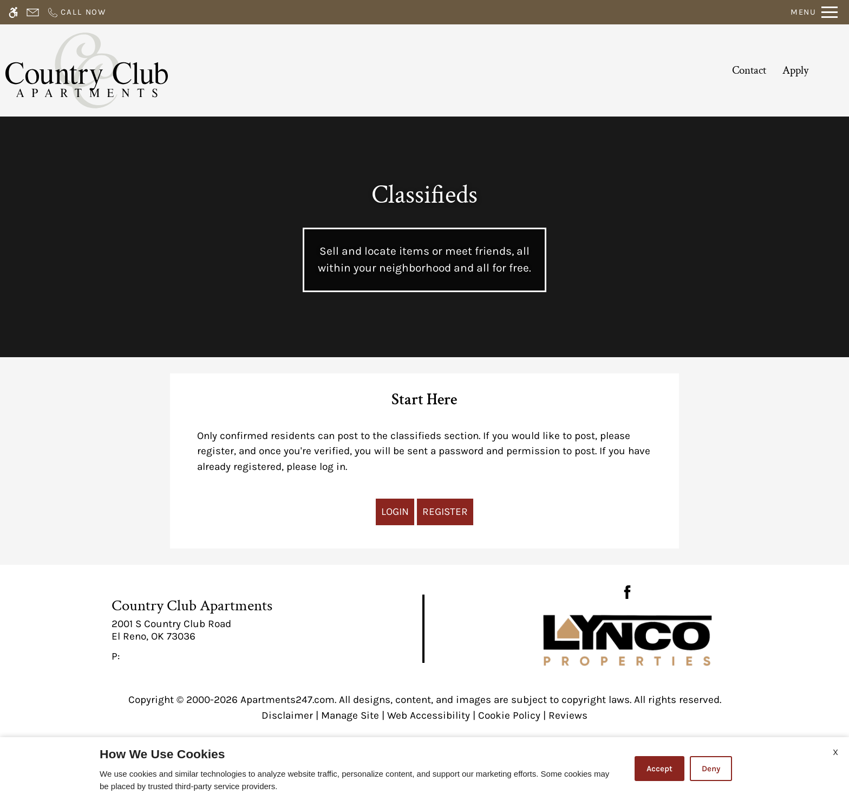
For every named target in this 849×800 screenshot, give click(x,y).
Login (395, 512)
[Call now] (76, 12)
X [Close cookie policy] (835, 752)
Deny (711, 768)
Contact (749, 70)
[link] (213, 630)
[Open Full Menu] (814, 12)
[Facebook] (627, 591)
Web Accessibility (428, 715)
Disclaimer (287, 715)
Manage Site (350, 715)
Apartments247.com (287, 700)
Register (445, 512)
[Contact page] (33, 12)
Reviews (567, 715)
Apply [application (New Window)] (795, 70)
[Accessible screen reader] (13, 12)
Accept (659, 768)
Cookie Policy (509, 715)
